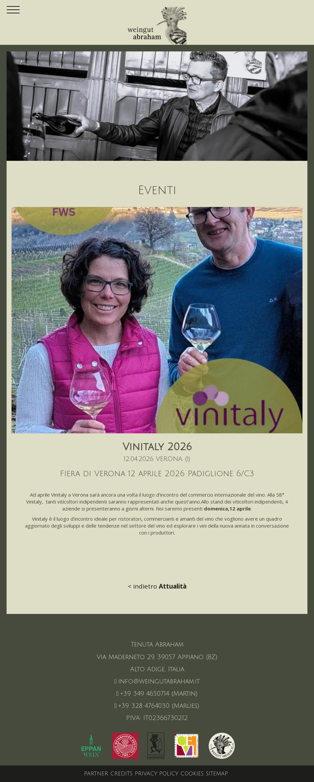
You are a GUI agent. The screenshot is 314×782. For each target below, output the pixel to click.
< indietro (157, 586)
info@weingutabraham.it (157, 681)
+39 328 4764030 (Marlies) (157, 706)
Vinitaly (59, 494)
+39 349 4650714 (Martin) (157, 693)
